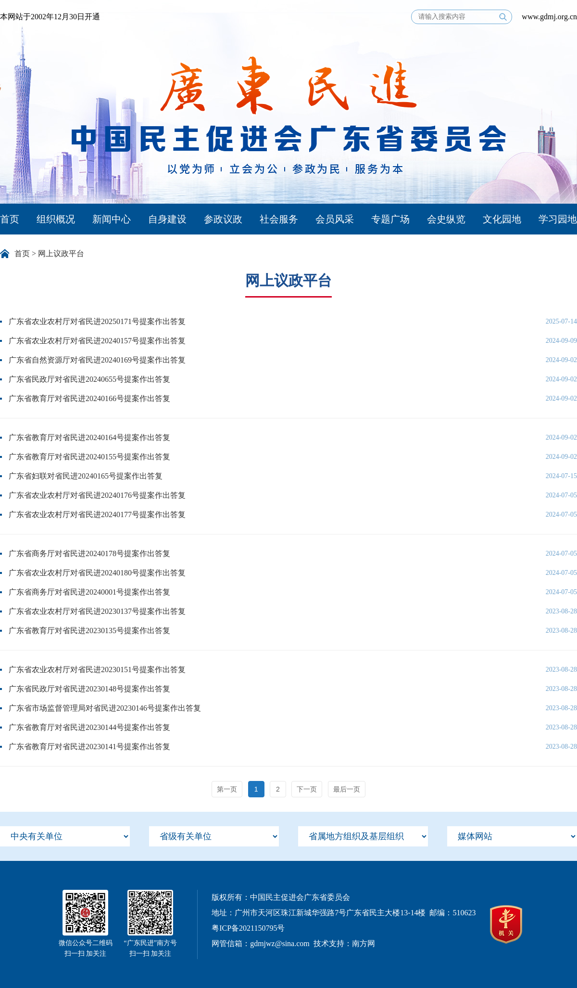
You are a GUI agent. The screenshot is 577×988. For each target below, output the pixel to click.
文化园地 (502, 219)
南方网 (363, 943)
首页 (9, 219)
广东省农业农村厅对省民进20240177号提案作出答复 (97, 514)
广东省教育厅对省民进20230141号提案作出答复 (89, 746)
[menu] (65, 836)
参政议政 (223, 219)
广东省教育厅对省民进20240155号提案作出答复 (89, 457)
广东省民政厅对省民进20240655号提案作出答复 (89, 379)
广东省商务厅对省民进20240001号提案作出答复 (89, 592)
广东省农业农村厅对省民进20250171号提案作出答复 (97, 321)
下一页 (307, 789)
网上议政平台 (61, 253)
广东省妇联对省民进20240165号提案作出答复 (86, 476)
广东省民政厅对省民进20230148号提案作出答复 (89, 689)
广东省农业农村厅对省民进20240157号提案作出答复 (97, 341)
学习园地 (558, 219)
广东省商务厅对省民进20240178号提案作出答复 (89, 553)
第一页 (227, 789)
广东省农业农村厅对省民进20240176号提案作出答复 (97, 495)
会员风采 (334, 219)
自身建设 (167, 219)
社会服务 (279, 219)
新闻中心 (111, 219)
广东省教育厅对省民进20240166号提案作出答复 (89, 398)
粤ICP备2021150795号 (248, 928)
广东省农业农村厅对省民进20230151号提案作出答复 (97, 669)
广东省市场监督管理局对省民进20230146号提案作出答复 (105, 708)
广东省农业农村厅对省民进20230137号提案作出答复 (97, 611)
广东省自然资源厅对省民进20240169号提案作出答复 (97, 360)
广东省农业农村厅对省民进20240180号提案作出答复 (97, 573)
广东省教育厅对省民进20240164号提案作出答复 (89, 437)
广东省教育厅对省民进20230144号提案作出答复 (89, 727)
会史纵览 (446, 219)
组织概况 (56, 219)
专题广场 (390, 219)
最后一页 (346, 789)
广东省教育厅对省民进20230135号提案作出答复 (89, 630)
